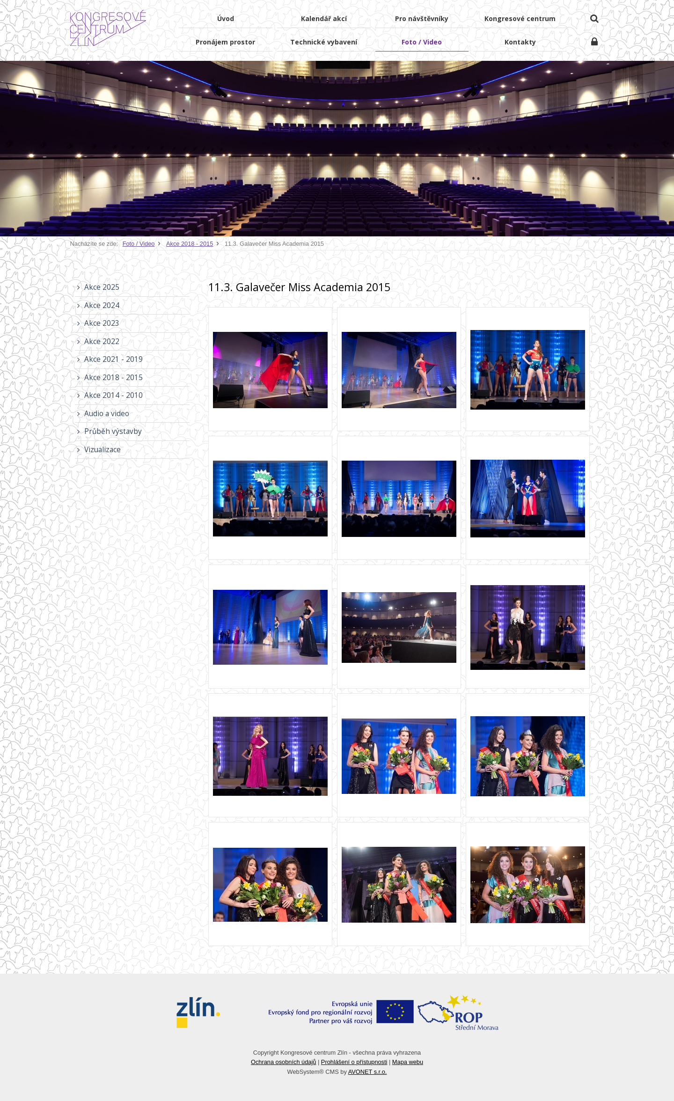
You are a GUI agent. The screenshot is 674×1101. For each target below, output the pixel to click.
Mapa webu (407, 1061)
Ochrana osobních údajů (283, 1061)
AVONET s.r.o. (367, 1071)
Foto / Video (139, 243)
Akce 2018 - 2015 (189, 243)
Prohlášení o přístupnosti (354, 1061)
